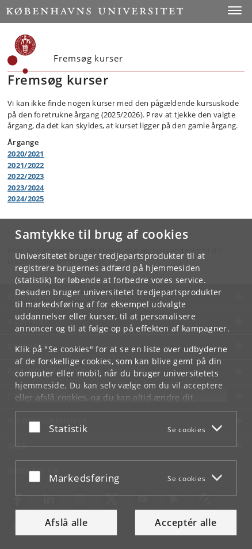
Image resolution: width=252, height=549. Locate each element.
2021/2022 (25, 165)
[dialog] (126, 384)
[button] (234, 10)
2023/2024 (25, 187)
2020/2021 (25, 153)
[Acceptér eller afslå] (37, 426)
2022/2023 (25, 176)
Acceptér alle (185, 522)
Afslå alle (66, 522)
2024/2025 (25, 198)
